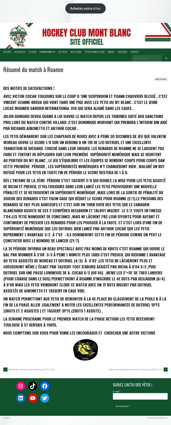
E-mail (116, 391)
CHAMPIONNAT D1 (47, 51)
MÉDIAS (111, 51)
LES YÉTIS (62, 51)
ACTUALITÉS (19, 51)
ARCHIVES (161, 79)
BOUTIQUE (122, 51)
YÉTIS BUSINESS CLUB (95, 51)
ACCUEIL (7, 51)
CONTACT (135, 51)
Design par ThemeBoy (157, 418)
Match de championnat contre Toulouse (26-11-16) (138, 369)
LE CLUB (32, 51)
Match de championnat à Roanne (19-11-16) (28, 369)
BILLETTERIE (75, 51)
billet (85, 8)
